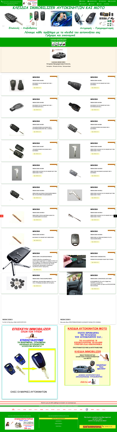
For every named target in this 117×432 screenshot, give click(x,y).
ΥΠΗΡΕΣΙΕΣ (102, 1)
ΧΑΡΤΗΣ (106, 4)
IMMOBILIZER (92, 1)
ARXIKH (82, 1)
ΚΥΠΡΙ (99, 4)
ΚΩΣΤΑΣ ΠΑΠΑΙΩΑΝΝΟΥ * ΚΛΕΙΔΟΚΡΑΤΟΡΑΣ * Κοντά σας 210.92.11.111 (11, 4)
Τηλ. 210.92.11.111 (37, 87)
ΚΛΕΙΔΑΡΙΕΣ (112, 1)
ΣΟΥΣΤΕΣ (92, 4)
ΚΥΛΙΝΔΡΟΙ (83, 4)
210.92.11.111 (97, 426)
